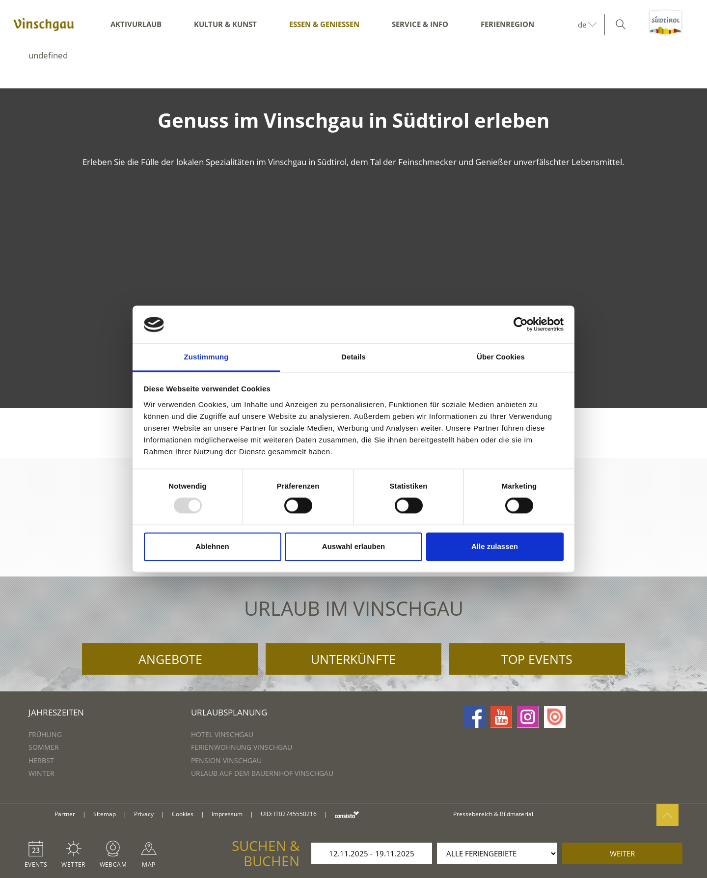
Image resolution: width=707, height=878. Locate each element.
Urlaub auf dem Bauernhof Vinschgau (262, 773)
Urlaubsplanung (229, 712)
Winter (41, 773)
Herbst (41, 760)
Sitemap (104, 814)
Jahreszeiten (56, 712)
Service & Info (420, 24)
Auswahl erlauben (353, 546)
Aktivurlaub (136, 24)
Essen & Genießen (324, 24)
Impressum (227, 814)
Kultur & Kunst (225, 24)
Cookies (182, 814)
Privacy (144, 814)
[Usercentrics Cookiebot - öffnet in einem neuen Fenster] (521, 324)
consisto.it (347, 814)
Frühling (45, 734)
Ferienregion (507, 24)
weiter (622, 853)
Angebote (170, 659)
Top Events (536, 659)
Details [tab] (353, 357)
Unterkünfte (353, 659)
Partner (64, 814)
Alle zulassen (494, 546)
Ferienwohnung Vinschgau (241, 747)
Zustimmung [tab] (206, 357)
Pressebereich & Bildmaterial (493, 814)
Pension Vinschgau (226, 760)
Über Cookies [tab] (501, 357)
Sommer (43, 747)
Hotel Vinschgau (222, 734)
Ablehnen (212, 546)
